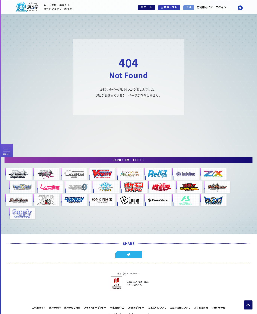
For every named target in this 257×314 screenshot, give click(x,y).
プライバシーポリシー (95, 307)
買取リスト (167, 7)
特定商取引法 (117, 307)
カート (145, 7)
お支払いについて (157, 307)
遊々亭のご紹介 (72, 307)
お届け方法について (180, 307)
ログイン (222, 7)
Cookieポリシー (136, 307)
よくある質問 (201, 307)
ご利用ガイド (205, 7)
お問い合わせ (218, 307)
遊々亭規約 (55, 307)
